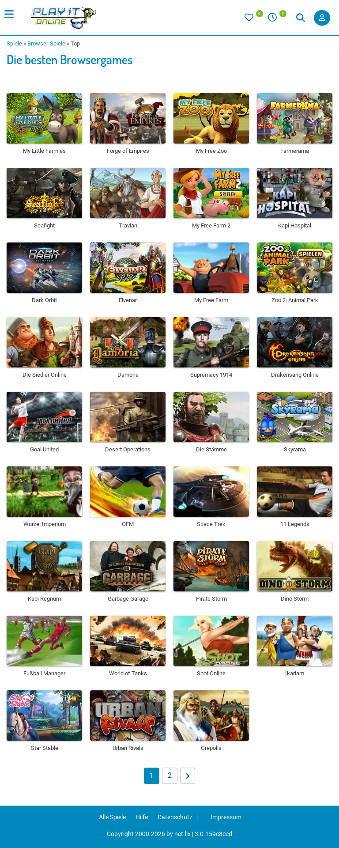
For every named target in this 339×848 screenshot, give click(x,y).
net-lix (182, 833)
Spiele (14, 43)
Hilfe (142, 817)
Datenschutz (175, 817)
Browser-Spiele (46, 43)
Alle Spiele (112, 817)
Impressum (226, 817)
